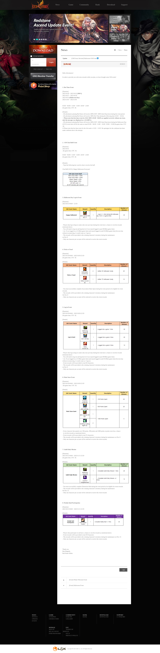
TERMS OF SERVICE (68, 630)
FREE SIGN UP (38, 69)
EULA (68, 633)
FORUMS (69, 617)
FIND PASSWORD (55, 633)
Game (71, 4)
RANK (85, 617)
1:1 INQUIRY (121, 617)
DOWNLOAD (104, 617)
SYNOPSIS (52, 617)
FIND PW (49, 69)
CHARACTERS (54, 619)
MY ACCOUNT (54, 631)
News (57, 4)
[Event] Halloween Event (76, 585)
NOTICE (35, 617)
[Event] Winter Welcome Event (78, 580)
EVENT (34, 621)
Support (124, 4)
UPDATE (35, 619)
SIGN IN (51, 629)
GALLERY (69, 619)
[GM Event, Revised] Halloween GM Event (84, 58)
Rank (97, 4)
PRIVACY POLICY (72, 635)
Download (111, 4)
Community (84, 4)
